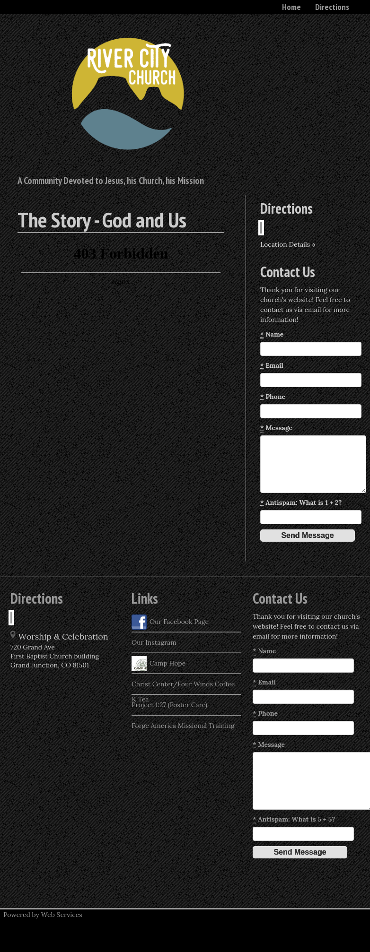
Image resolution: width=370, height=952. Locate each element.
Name (271, 334)
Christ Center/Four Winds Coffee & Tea (183, 687)
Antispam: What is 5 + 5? (294, 819)
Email (271, 365)
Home (291, 6)
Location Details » (287, 244)
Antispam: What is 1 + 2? (301, 502)
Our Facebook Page (170, 622)
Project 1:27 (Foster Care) (169, 705)
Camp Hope (158, 663)
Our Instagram (154, 642)
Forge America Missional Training (183, 725)
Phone (272, 396)
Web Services (61, 914)
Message (276, 428)
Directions (332, 6)
